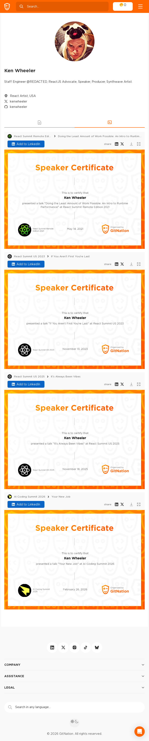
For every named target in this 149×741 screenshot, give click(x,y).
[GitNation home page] (7, 6)
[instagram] (74, 647)
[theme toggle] (74, 723)
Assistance (74, 676)
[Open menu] (140, 6)
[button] (39, 122)
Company (74, 664)
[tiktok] (85, 647)
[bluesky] (96, 647)
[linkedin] (52, 647)
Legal (74, 687)
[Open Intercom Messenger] (139, 731)
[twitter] (63, 647)
